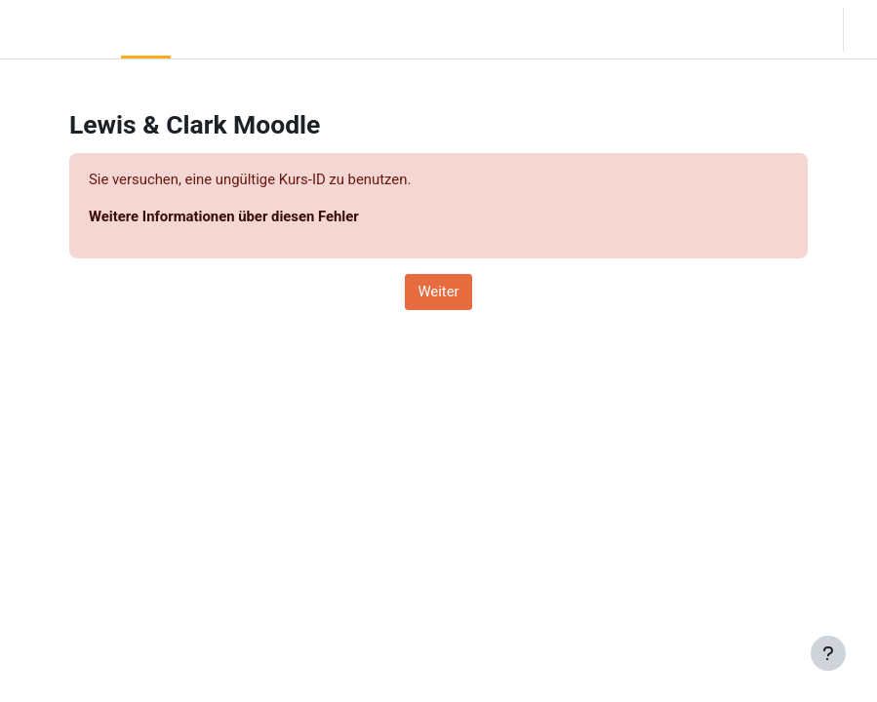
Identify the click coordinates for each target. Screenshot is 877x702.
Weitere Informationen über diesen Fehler (224, 216)
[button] (768, 29)
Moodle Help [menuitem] (279, 28)
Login (865, 28)
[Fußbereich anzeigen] (828, 653)
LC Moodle (57, 29)
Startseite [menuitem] (145, 28)
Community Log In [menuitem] (210, 28)
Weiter (438, 291)
